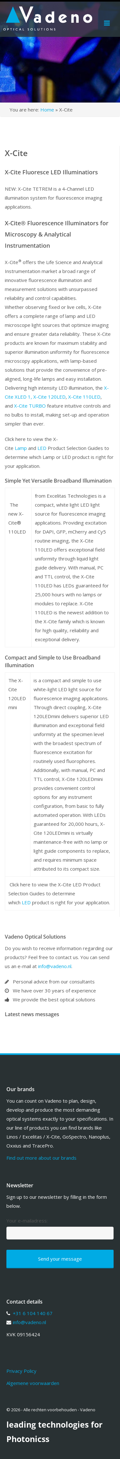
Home (47, 109)
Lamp (21, 448)
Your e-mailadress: (27, 1221)
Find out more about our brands (41, 1158)
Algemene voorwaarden (32, 1383)
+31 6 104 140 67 (32, 1313)
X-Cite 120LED (49, 397)
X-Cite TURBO (30, 405)
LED (41, 448)
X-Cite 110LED (84, 397)
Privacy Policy (21, 1371)
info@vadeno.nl (54, 966)
